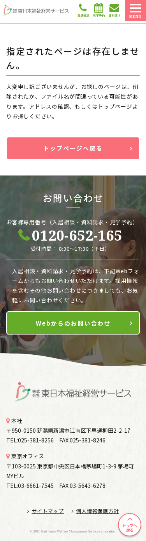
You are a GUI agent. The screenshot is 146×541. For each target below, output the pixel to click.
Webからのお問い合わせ (73, 323)
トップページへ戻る (73, 148)
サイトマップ (45, 511)
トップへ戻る (129, 527)
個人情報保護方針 (95, 511)
